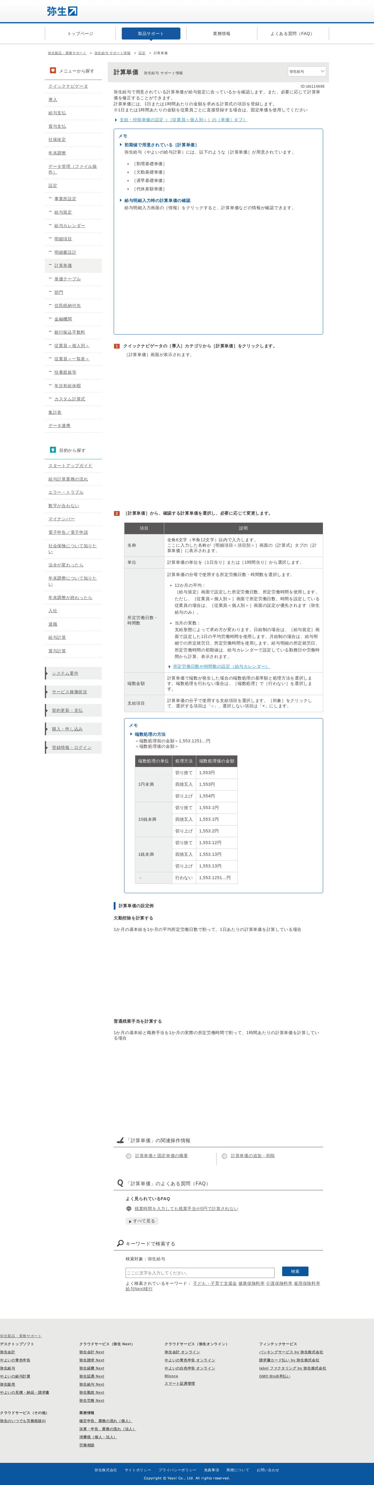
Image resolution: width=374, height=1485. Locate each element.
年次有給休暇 (67, 385)
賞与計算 (57, 650)
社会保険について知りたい (72, 548)
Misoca (171, 1376)
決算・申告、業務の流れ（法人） (107, 1429)
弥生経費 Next (91, 1368)
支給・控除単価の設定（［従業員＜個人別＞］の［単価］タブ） (183, 119)
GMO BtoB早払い (274, 1376)
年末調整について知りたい (72, 581)
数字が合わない (63, 505)
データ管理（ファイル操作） (72, 169)
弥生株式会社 (106, 1470)
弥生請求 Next (91, 1360)
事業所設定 (65, 198)
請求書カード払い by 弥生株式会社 (289, 1360)
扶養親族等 (65, 372)
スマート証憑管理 (180, 1383)
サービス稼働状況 (69, 691)
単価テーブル (67, 278)
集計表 (55, 412)
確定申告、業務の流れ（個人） (106, 1421)
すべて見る (144, 1220)
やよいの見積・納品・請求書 (24, 1392)
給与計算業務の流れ (68, 479)
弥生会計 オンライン (182, 1352)
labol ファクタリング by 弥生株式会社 (292, 1368)
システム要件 (65, 673)
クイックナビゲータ (68, 86)
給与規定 (63, 212)
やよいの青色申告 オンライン (190, 1360)
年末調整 (57, 153)
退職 (52, 624)
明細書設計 (65, 252)
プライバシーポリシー (178, 1470)
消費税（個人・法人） (98, 1437)
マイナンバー (61, 518)
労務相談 (87, 1445)
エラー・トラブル (66, 492)
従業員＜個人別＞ (72, 345)
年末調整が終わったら (70, 597)
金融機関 (63, 319)
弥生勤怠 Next (91, 1392)
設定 (142, 53)
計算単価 (63, 265)
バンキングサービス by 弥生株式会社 (291, 1352)
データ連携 (59, 425)
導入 (52, 99)
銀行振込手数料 (69, 332)
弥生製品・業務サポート (67, 53)
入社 (52, 610)
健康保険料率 (251, 1283)
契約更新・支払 (67, 710)
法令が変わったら (66, 565)
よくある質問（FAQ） (292, 33)
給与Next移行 (139, 1288)
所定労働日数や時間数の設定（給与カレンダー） (221, 666)
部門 (58, 292)
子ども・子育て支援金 (215, 1283)
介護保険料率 (279, 1283)
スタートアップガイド (70, 465)
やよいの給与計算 (15, 1376)
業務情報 (222, 33)
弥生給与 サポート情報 (113, 53)
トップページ (80, 33)
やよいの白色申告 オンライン (190, 1368)
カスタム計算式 (69, 398)
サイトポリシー (138, 1470)
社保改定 (57, 139)
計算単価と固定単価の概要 (161, 1155)
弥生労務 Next (91, 1401)
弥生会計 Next (91, 1352)
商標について (237, 1470)
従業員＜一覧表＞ (72, 358)
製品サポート (151, 33)
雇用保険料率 (307, 1283)
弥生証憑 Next (91, 1376)
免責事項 (211, 1470)
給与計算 (57, 637)
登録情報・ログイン (72, 747)
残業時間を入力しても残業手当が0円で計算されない (186, 1208)
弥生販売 (7, 1384)
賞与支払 (57, 126)
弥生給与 (7, 1368)
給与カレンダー (69, 225)
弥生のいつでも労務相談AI (23, 1421)
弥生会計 (7, 1352)
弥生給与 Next (91, 1384)
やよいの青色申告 (15, 1360)
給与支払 (57, 112)
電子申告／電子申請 (68, 532)
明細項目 (63, 238)
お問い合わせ (268, 1470)
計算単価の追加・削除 (253, 1155)
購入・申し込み (67, 728)
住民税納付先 (67, 305)
